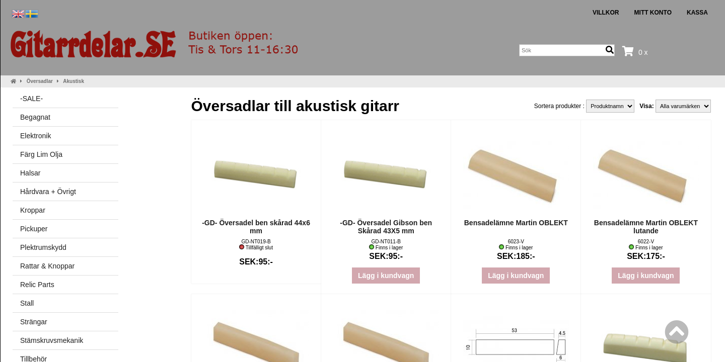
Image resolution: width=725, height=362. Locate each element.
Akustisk (73, 81)
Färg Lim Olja (41, 154)
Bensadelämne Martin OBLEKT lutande (646, 227)
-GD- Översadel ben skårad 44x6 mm (256, 227)
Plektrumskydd (43, 247)
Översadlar (40, 81)
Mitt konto (653, 12)
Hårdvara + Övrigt (48, 192)
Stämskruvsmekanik (51, 340)
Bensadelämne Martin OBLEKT (516, 223)
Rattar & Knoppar (47, 266)
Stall (27, 303)
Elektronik (35, 136)
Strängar (33, 322)
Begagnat (35, 117)
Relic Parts (37, 285)
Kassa (697, 12)
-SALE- (31, 99)
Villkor (606, 12)
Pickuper (33, 229)
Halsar (30, 173)
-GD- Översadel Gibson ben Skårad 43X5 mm (386, 227)
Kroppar (32, 210)
